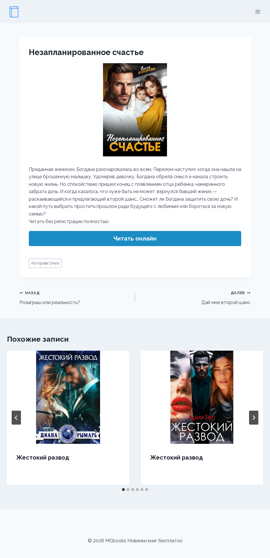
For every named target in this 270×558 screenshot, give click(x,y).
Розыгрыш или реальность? (74, 297)
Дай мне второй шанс (195, 297)
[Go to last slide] (16, 418)
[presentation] (68, 397)
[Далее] (253, 418)
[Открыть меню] (257, 11)
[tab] (123, 489)
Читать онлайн (135, 238)
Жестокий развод (42, 457)
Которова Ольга (45, 263)
